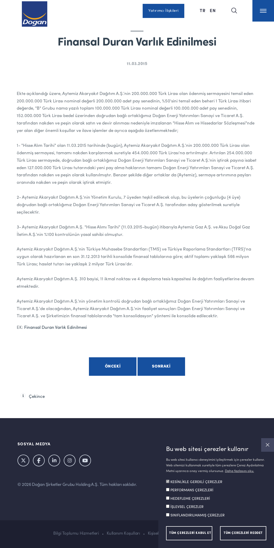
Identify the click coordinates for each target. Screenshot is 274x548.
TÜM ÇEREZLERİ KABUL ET (190, 533)
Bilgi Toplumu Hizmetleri (76, 533)
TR (203, 10)
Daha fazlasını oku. (239, 471)
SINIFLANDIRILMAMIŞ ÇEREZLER (197, 515)
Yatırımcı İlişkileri (163, 11)
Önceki (113, 366)
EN (213, 10)
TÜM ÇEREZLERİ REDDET (243, 533)
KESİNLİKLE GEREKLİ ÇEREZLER (196, 482)
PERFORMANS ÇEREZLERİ (191, 490)
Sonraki (161, 366)
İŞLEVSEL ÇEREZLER (187, 507)
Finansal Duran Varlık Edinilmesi (55, 327)
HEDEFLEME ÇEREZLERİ (190, 499)
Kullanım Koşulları (123, 533)
